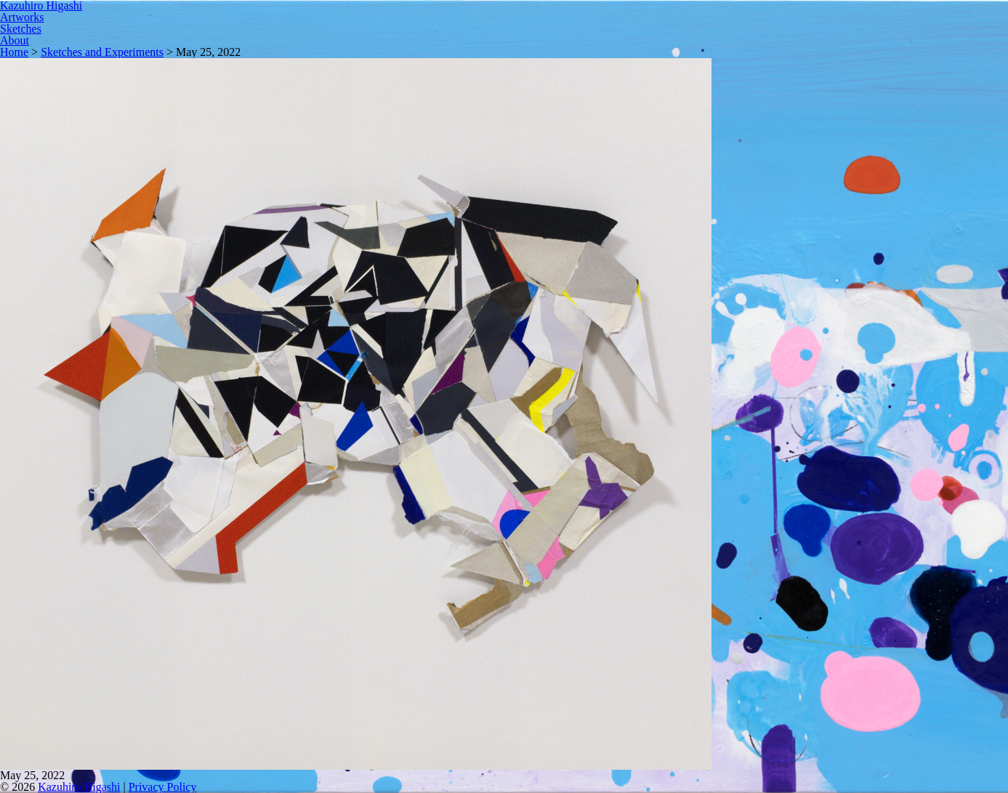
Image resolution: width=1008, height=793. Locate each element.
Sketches (20, 29)
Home (14, 52)
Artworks (22, 17)
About (14, 40)
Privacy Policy (163, 787)
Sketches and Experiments (102, 52)
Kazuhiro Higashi (79, 787)
